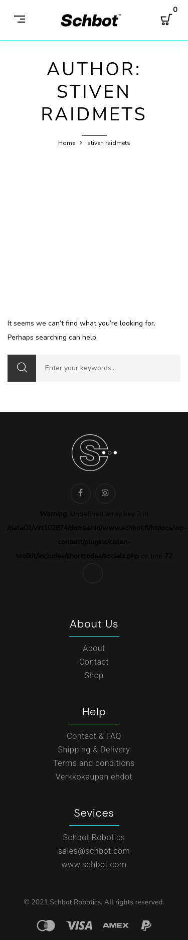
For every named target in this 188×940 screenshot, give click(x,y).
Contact (94, 662)
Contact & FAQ (94, 736)
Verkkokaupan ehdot (94, 776)
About (94, 648)
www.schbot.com (93, 864)
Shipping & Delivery (94, 749)
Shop (93, 675)
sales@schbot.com (94, 851)
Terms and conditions (94, 763)
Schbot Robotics (94, 837)
